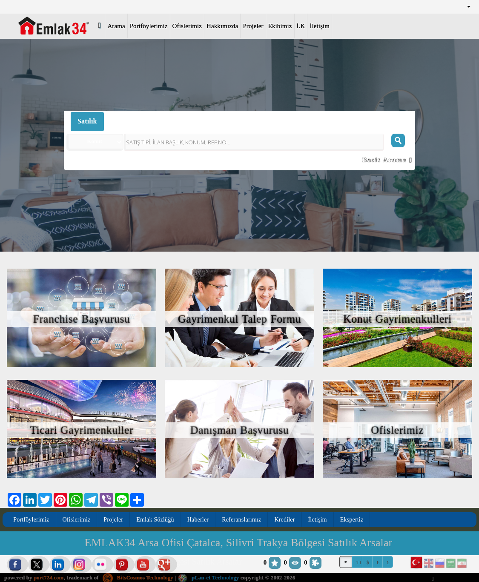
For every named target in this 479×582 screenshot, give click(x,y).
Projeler (253, 26)
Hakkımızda (222, 26)
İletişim (320, 26)
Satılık (87, 121)
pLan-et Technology (209, 577)
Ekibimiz (280, 26)
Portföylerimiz (149, 26)
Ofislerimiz (187, 26)
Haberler (199, 519)
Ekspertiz (354, 519)
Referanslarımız (243, 519)
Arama (116, 26)
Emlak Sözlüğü (156, 519)
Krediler (286, 519)
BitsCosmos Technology (138, 577)
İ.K (301, 26)
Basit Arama (387, 159)
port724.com (49, 577)
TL (359, 562)
